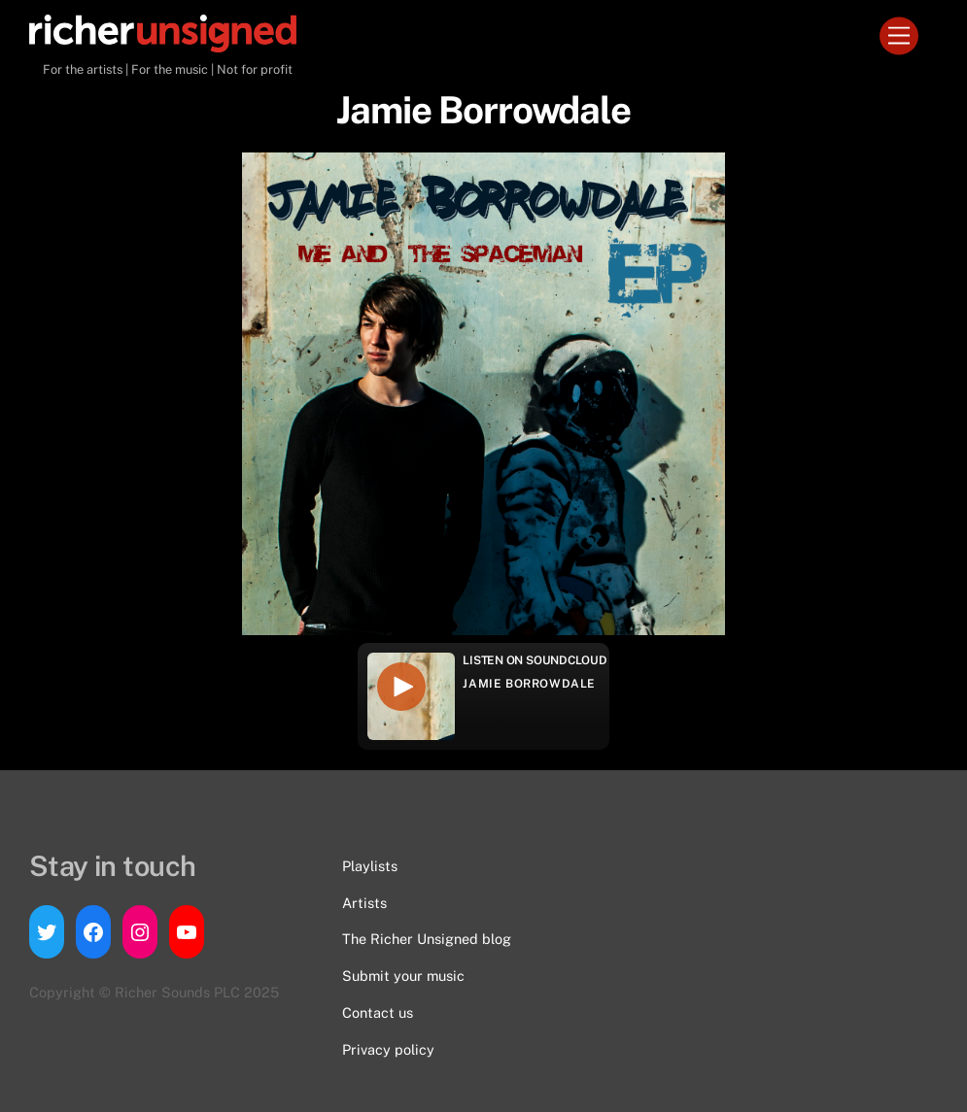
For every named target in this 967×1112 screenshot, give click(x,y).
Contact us (377, 1012)
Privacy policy (388, 1049)
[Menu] (899, 36)
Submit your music (403, 975)
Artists (364, 902)
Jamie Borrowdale (529, 684)
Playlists (369, 866)
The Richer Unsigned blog (426, 938)
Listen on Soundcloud (534, 660)
